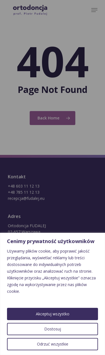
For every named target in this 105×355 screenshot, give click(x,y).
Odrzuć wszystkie (52, 344)
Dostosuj (52, 329)
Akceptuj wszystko (52, 313)
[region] (52, 294)
